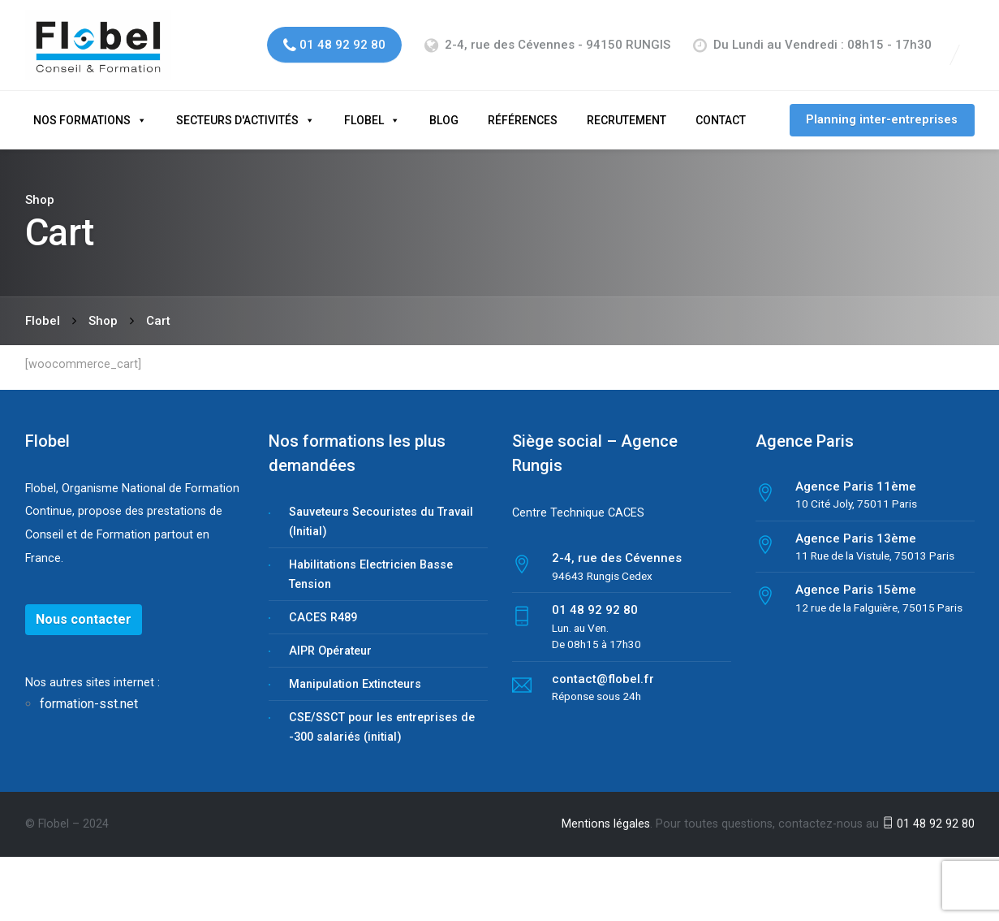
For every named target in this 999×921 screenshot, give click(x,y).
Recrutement (626, 108)
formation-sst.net (90, 693)
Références (523, 108)
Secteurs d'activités (237, 108)
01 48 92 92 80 (928, 812)
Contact (720, 108)
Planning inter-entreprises (882, 108)
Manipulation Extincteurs (355, 673)
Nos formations (82, 108)
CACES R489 (323, 606)
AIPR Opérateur (330, 639)
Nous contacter (83, 608)
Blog (444, 108)
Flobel (364, 108)
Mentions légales (606, 812)
